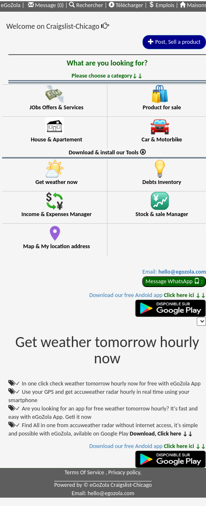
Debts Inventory (161, 182)
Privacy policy (124, 472)
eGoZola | (12, 5)
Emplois (161, 5)
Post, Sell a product (174, 41)
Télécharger (126, 5)
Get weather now (57, 182)
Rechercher (86, 5)
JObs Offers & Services (57, 107)
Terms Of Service (84, 472)
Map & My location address (56, 246)
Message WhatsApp (174, 281)
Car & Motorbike (162, 139)
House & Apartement (56, 139)
